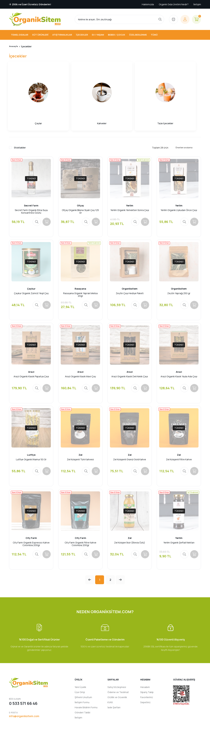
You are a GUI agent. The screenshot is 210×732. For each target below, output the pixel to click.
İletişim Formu (82, 677)
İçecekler (28, 46)
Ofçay (80, 169)
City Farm (31, 510)
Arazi (31, 340)
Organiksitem (129, 254)
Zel (80, 425)
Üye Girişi (80, 667)
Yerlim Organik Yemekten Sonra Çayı (129, 174)
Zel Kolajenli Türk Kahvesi (80, 430)
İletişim (197, 4)
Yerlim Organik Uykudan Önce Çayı (179, 174)
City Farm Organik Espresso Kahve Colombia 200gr (31, 517)
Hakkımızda (148, 4)
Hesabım (145, 662)
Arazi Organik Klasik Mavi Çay (80, 344)
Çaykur (31, 254)
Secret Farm (31, 169)
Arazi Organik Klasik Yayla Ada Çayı (179, 344)
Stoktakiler (20, 110)
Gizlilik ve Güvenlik (117, 672)
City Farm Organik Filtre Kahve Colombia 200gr (80, 517)
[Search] (119, 19)
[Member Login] (184, 19)
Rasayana (80, 254)
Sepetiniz (145, 677)
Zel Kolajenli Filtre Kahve (179, 430)
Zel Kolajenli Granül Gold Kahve (129, 430)
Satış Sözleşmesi (116, 662)
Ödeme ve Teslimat (118, 667)
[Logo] (35, 19)
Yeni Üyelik (80, 662)
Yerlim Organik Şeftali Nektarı (178, 515)
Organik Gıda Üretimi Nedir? (174, 4)
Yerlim (129, 169)
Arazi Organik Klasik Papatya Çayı (31, 344)
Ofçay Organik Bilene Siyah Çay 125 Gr (80, 175)
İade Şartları (113, 682)
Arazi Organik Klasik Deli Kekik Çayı (129, 344)
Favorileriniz (146, 672)
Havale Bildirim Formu (86, 682)
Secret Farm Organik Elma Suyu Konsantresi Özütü (31, 175)
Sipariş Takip (147, 667)
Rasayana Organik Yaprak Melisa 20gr (80, 260)
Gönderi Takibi (82, 687)
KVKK (110, 677)
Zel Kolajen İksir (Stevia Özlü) (129, 515)
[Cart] (196, 19)
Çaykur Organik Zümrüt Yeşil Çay (31, 259)
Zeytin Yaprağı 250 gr (178, 259)
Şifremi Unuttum (83, 672)
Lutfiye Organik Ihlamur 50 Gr (31, 430)
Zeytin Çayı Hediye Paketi (130, 259)
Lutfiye (31, 425)
